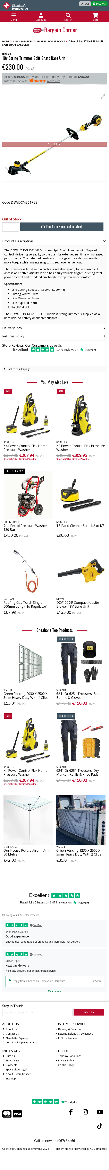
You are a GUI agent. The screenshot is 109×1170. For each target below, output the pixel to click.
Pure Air (9, 1056)
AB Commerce (98, 1149)
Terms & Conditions (68, 1056)
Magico (69, 1149)
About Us (10, 1029)
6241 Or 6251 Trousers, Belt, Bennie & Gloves (78, 695)
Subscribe (89, 1012)
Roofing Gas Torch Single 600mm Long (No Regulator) (25, 604)
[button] (103, 96)
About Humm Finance (17, 1074)
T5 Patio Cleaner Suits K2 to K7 (80, 525)
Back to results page (18, 369)
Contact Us (11, 1033)
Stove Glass (11, 1060)
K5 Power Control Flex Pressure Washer (80, 448)
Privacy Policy (64, 1060)
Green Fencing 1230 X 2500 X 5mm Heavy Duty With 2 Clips (78, 852)
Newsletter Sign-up (15, 1038)
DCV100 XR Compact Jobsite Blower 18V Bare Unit (77, 604)
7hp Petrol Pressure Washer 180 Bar (25, 527)
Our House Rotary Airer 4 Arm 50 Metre (26, 852)
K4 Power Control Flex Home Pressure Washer (25, 448)
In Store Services (66, 1038)
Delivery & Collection (69, 1029)
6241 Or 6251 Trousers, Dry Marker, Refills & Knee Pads (77, 772)
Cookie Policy (64, 1065)
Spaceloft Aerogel (15, 1069)
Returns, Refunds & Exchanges (74, 1033)
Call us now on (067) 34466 (54, 1140)
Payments (10, 1065)
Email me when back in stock (61, 226)
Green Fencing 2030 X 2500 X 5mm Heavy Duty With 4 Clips (25, 695)
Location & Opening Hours (20, 1042)
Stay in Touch (12, 1006)
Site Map (9, 1078)
